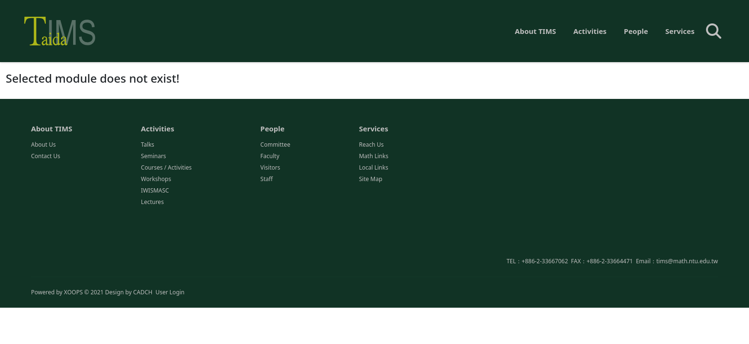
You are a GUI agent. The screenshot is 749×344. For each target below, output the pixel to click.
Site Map (370, 179)
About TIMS (535, 31)
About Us (43, 145)
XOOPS (73, 292)
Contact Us (45, 156)
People (636, 31)
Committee (275, 145)
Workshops (156, 179)
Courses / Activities (166, 168)
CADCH (143, 292)
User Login (169, 292)
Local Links (373, 168)
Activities (590, 31)
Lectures (152, 202)
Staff (266, 179)
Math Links (373, 156)
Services (680, 31)
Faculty (269, 156)
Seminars (153, 156)
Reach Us (371, 145)
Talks (147, 145)
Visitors (270, 168)
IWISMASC (155, 191)
